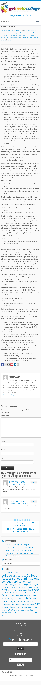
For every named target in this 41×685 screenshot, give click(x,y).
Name (3, 441)
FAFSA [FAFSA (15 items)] (14, 593)
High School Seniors (27, 37)
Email (3, 450)
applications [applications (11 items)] (35, 573)
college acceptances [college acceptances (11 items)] (19, 576)
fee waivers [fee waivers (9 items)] (21, 593)
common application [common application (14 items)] (15, 590)
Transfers (20, 633)
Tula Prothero (17, 501)
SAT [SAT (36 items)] (37, 604)
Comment (5, 416)
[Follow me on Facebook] (7, 22)
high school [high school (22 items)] (15, 598)
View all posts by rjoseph (11, 395)
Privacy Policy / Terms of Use (21, 636)
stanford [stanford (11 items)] (24, 607)
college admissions (6, 33)
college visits (14, 35)
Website (4, 459)
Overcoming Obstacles (20, 631)
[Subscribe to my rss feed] (2, 22)
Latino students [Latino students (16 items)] (15, 604)
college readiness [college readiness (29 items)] (11, 587)
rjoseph (10, 40)
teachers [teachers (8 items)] (30, 607)
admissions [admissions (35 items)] (13, 572)
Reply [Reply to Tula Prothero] (34, 501)
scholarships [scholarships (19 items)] (7, 607)
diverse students (23, 35)
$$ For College (21, 628)
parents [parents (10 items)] (32, 605)
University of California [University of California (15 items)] (24, 613)
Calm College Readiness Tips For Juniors (20, 547)
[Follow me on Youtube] (9, 22)
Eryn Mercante (17, 481)
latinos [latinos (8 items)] (22, 601)
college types (5, 35)
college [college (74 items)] (7, 575)
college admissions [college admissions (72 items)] (25, 578)
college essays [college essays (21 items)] (15, 584)
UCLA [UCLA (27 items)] (10, 609)
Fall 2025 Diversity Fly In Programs (18, 545)
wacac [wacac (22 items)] (5, 615)
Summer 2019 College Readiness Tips (19, 550)
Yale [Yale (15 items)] (9, 615)
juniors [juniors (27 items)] (15, 601)
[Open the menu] (37, 21)
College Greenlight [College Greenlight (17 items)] (30, 584)
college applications (19, 33)
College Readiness (21, 623)
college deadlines (31, 33)
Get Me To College (18, 675)
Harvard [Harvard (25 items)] (6, 598)
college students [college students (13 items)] (26, 587)
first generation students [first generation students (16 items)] (26, 595)
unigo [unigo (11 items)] (13, 613)
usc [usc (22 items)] (35, 612)
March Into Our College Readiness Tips (19, 553)
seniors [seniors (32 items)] (17, 607)
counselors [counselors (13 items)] (27, 590)
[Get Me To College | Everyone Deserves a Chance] (20, 7)
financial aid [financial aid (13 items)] (29, 593)
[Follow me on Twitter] (4, 22)
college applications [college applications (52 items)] (15, 581)
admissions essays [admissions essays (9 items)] (25, 573)
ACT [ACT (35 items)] (4, 572)
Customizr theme (25, 678)
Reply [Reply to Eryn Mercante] (34, 482)
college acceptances (30, 30)
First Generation (15, 37)
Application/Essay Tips (20, 626)
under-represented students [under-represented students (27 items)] (18, 611)
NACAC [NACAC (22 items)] (25, 604)
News (18, 30)
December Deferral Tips (14, 556)
